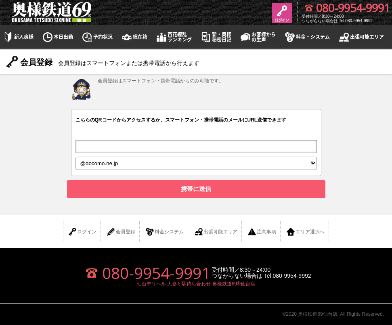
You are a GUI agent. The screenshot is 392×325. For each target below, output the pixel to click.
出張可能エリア (361, 37)
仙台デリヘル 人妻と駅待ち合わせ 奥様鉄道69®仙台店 (196, 284)
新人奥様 (18, 37)
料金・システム (307, 37)
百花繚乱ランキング (173, 37)
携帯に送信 (196, 188)
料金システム (164, 232)
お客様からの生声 (257, 37)
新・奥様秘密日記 (215, 37)
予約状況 (97, 37)
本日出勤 (57, 37)
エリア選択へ (305, 232)
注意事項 (261, 232)
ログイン (81, 232)
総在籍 (134, 37)
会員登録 (120, 232)
